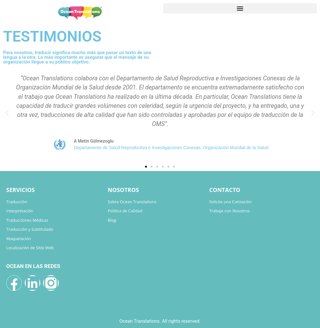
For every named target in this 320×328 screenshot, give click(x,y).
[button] (240, 8)
